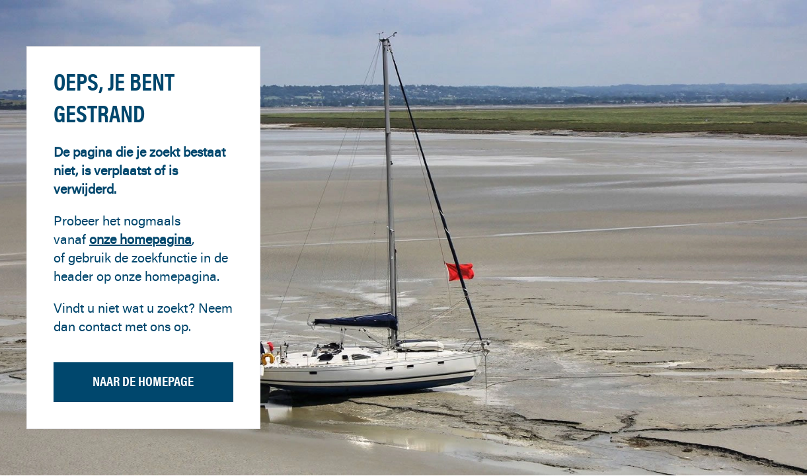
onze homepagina (140, 239)
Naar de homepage (143, 381)
